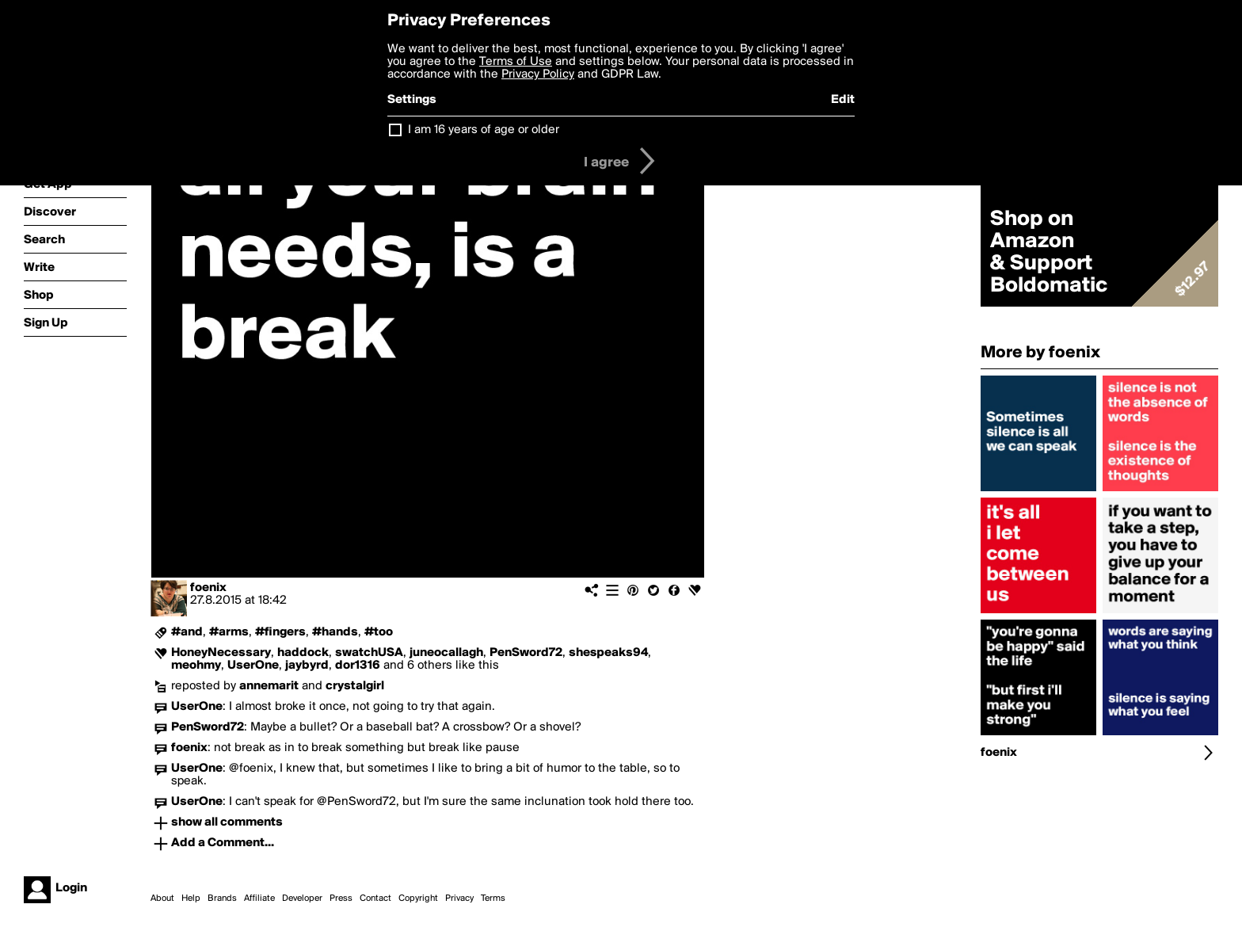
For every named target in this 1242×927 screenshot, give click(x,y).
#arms (229, 632)
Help (190, 898)
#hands (335, 632)
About (162, 898)
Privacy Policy (537, 74)
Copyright (418, 898)
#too (378, 632)
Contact (375, 898)
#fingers (280, 632)
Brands (222, 898)
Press (341, 898)
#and (187, 632)
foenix (208, 588)
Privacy (459, 898)
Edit (843, 99)
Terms (493, 898)
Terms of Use (515, 61)
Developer (302, 898)
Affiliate (259, 898)
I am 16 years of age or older (483, 130)
